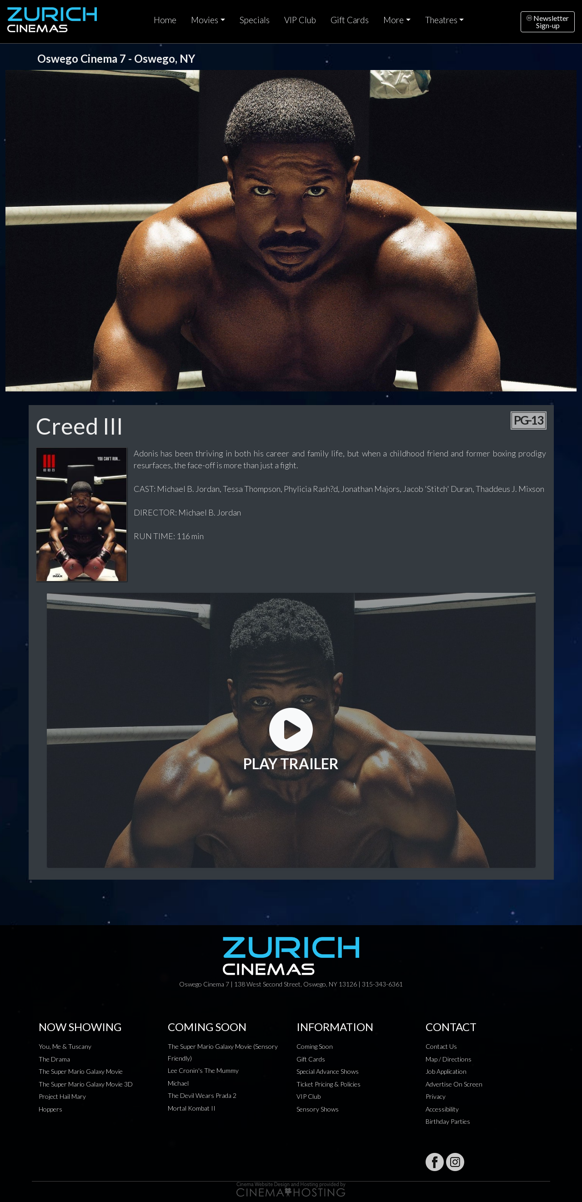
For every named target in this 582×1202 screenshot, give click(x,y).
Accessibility (442, 1109)
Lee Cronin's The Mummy (203, 1070)
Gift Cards (350, 20)
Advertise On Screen (454, 1084)
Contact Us (441, 1046)
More (393, 20)
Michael (178, 1083)
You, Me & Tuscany (65, 1046)
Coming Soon (314, 1046)
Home (165, 20)
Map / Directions (449, 1059)
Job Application (446, 1071)
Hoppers (50, 1109)
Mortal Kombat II (192, 1108)
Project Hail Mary (62, 1096)
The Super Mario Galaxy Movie (81, 1071)
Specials (255, 20)
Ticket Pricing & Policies (328, 1084)
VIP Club (300, 20)
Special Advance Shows (327, 1071)
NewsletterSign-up (548, 22)
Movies (204, 20)
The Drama (54, 1059)
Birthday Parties (448, 1121)
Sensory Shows (317, 1109)
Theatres (441, 20)
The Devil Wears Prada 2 (202, 1095)
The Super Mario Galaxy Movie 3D (86, 1084)
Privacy (436, 1096)
